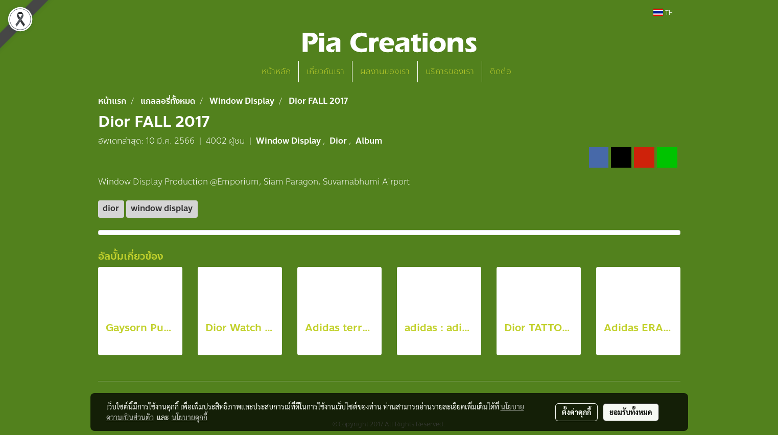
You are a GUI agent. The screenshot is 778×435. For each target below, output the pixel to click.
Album (369, 140)
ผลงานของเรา (385, 71)
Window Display (289, 140)
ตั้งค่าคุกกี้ (576, 412)
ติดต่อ (500, 71)
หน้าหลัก (276, 71)
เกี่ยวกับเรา (325, 71)
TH (663, 12)
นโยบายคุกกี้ (189, 417)
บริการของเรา (450, 71)
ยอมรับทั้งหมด (630, 412)
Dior (339, 140)
